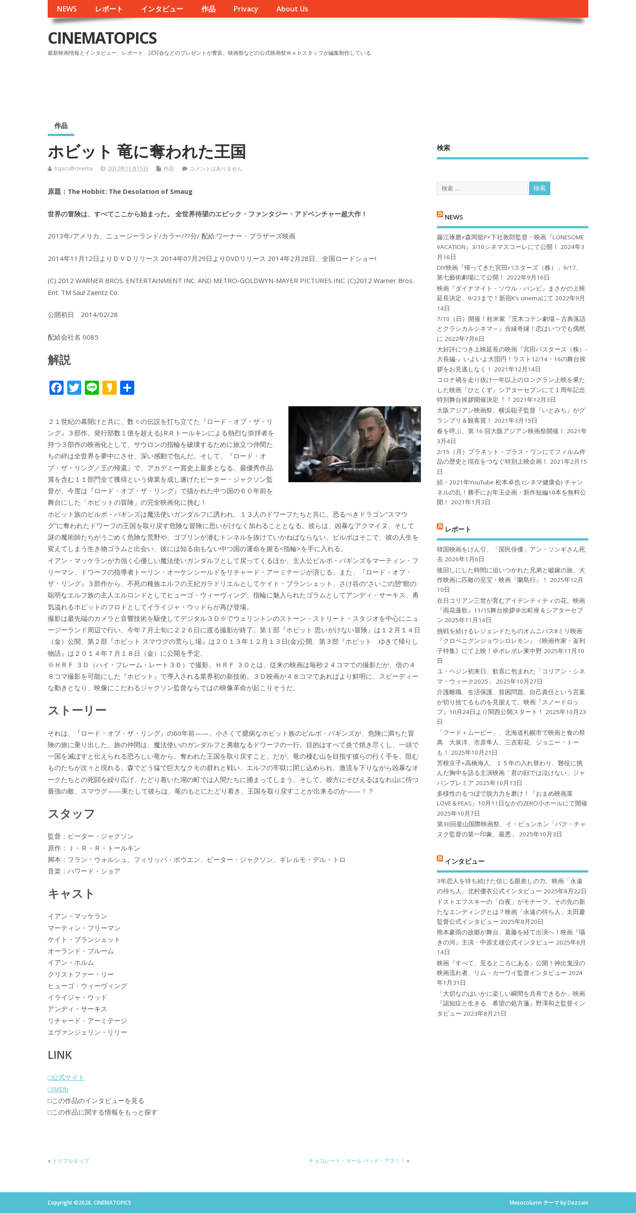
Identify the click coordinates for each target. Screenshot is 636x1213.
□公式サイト (66, 1077)
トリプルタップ (70, 1160)
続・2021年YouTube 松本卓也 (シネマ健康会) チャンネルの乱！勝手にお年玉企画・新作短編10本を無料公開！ (511, 492)
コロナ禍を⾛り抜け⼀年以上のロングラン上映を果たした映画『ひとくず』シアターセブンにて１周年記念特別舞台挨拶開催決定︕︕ (511, 390)
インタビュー (162, 9)
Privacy (245, 9)
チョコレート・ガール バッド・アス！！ (357, 1160)
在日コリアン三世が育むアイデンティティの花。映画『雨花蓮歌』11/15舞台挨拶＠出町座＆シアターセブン (511, 610)
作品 (208, 9)
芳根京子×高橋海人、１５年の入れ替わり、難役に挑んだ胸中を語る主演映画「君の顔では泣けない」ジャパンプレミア (511, 773)
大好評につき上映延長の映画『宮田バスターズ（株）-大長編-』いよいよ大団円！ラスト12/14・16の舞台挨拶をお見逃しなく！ (512, 359)
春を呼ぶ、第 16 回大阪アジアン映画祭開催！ (501, 431)
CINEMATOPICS (102, 38)
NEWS (67, 9)
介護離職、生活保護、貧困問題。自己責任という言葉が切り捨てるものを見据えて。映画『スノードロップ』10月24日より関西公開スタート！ (511, 702)
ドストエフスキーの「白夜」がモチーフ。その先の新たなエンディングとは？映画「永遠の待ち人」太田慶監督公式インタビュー (511, 912)
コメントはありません (215, 168)
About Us (292, 9)
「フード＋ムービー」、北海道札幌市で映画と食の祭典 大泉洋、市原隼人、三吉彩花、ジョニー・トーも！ (511, 742)
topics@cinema (73, 168)
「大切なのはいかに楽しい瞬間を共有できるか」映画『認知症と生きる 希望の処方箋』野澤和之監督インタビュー (511, 1003)
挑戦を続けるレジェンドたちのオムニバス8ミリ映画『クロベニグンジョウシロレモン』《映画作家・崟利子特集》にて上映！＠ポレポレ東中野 (511, 641)
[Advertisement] (420, 83)
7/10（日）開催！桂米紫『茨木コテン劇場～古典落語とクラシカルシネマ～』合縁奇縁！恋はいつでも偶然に (511, 329)
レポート (109, 9)
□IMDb (58, 1089)
